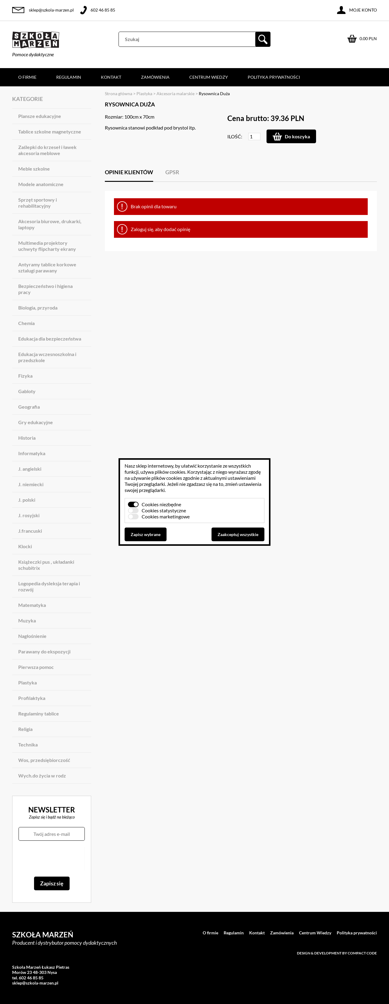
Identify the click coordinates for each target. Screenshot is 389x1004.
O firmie (27, 77)
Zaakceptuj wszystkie (238, 534)
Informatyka (31, 453)
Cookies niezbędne (161, 504)
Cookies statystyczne (164, 510)
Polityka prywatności (274, 77)
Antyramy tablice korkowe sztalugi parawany (47, 267)
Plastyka (27, 682)
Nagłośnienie (32, 636)
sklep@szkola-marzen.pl (51, 9)
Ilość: (234, 136)
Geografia (29, 407)
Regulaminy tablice (38, 713)
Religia (25, 729)
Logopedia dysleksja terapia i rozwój (49, 586)
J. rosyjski (29, 515)
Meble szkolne (34, 168)
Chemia (26, 323)
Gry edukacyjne (35, 422)
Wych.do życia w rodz (42, 775)
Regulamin (68, 77)
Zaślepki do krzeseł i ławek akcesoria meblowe (47, 150)
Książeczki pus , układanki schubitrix (46, 565)
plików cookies (170, 472)
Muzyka (27, 620)
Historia (27, 438)
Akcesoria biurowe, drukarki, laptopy (49, 224)
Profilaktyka (31, 698)
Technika (28, 744)
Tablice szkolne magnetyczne (49, 131)
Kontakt (111, 77)
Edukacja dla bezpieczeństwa (49, 338)
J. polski (26, 500)
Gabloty (27, 391)
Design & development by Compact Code (337, 953)
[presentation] (51, 859)
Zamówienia (155, 77)
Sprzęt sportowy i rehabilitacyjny (37, 203)
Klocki (25, 546)
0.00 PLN (368, 38)
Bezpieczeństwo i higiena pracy (45, 289)
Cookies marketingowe (166, 516)
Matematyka (32, 605)
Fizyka (25, 376)
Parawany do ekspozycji (44, 651)
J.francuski (30, 531)
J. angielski (29, 469)
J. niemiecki (30, 484)
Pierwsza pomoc (36, 667)
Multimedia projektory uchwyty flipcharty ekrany (47, 246)
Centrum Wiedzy (208, 77)
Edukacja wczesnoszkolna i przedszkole (47, 357)
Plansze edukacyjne (39, 116)
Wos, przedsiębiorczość (44, 760)
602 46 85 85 (103, 9)
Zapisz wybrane (145, 534)
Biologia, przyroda (37, 307)
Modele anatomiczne (41, 184)
